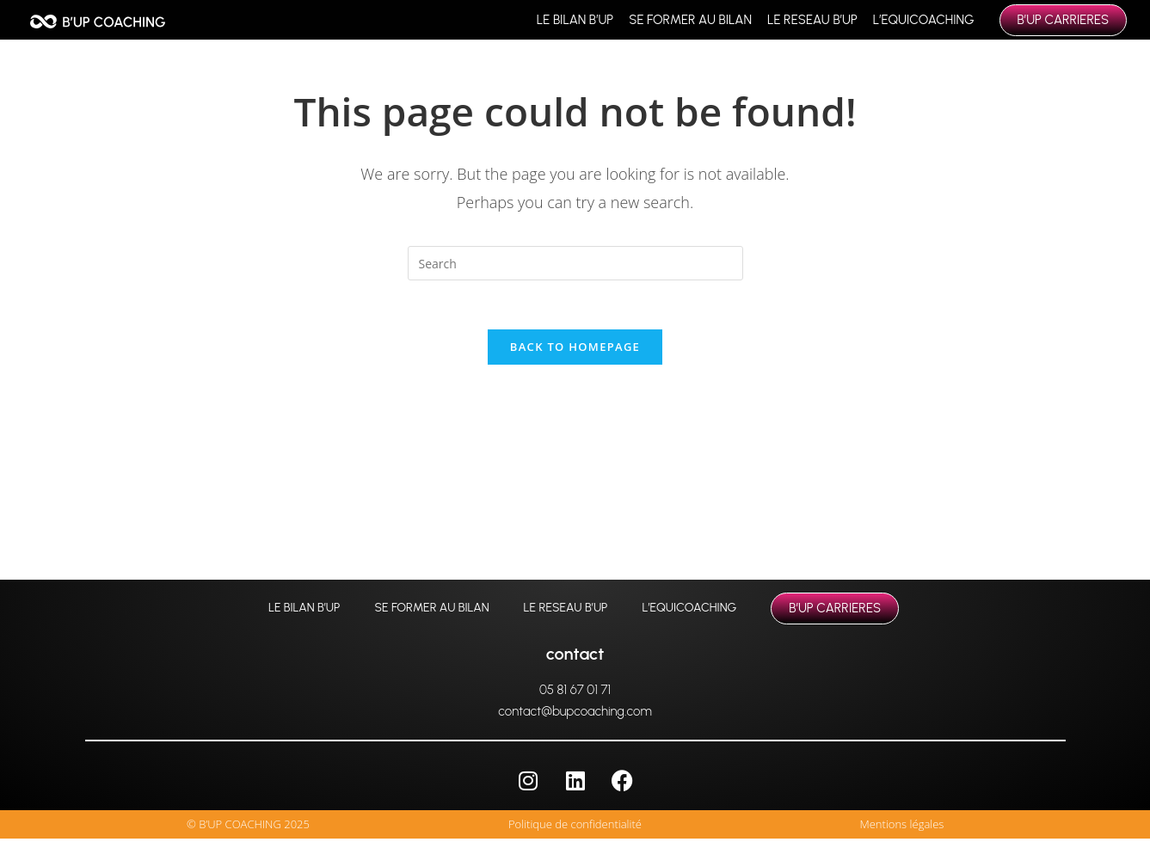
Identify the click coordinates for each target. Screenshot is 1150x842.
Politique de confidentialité (575, 827)
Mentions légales (902, 827)
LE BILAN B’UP (575, 20)
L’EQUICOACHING (924, 20)
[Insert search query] (575, 263)
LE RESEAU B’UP (812, 20)
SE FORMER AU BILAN (690, 20)
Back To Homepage (575, 349)
